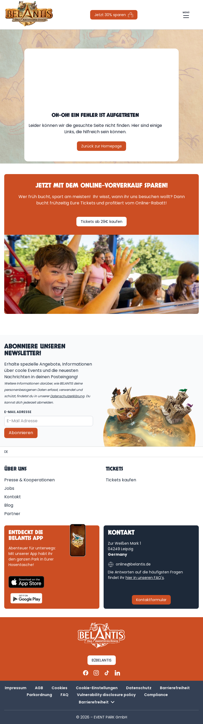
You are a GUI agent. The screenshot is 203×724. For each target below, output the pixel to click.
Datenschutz (138, 688)
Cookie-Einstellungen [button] (97, 688)
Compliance (156, 694)
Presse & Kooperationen (29, 480)
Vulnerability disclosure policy (106, 694)
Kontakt (12, 497)
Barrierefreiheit (175, 688)
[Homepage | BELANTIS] (6, 451)
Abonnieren (21, 433)
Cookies (59, 688)
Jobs (9, 488)
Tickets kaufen (121, 480)
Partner (12, 514)
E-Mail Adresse (17, 412)
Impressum (15, 688)
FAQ (64, 694)
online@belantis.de (129, 564)
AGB (39, 688)
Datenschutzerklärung (67, 396)
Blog (8, 505)
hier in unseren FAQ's (145, 577)
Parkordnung (39, 694)
